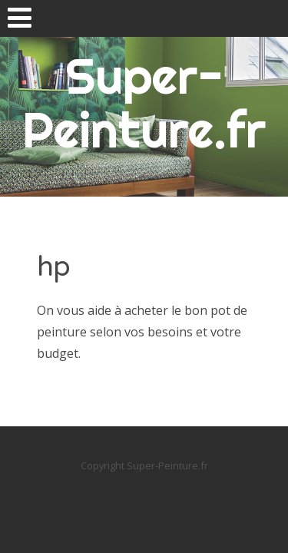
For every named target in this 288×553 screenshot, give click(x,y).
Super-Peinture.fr (144, 102)
